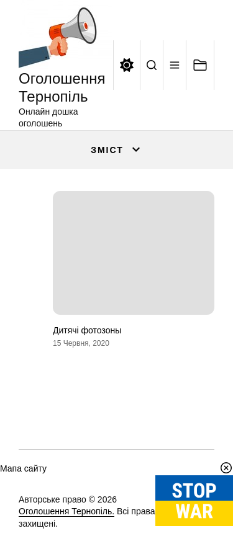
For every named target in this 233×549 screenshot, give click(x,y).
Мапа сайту (23, 468)
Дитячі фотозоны (87, 330)
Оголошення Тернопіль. (66, 511)
